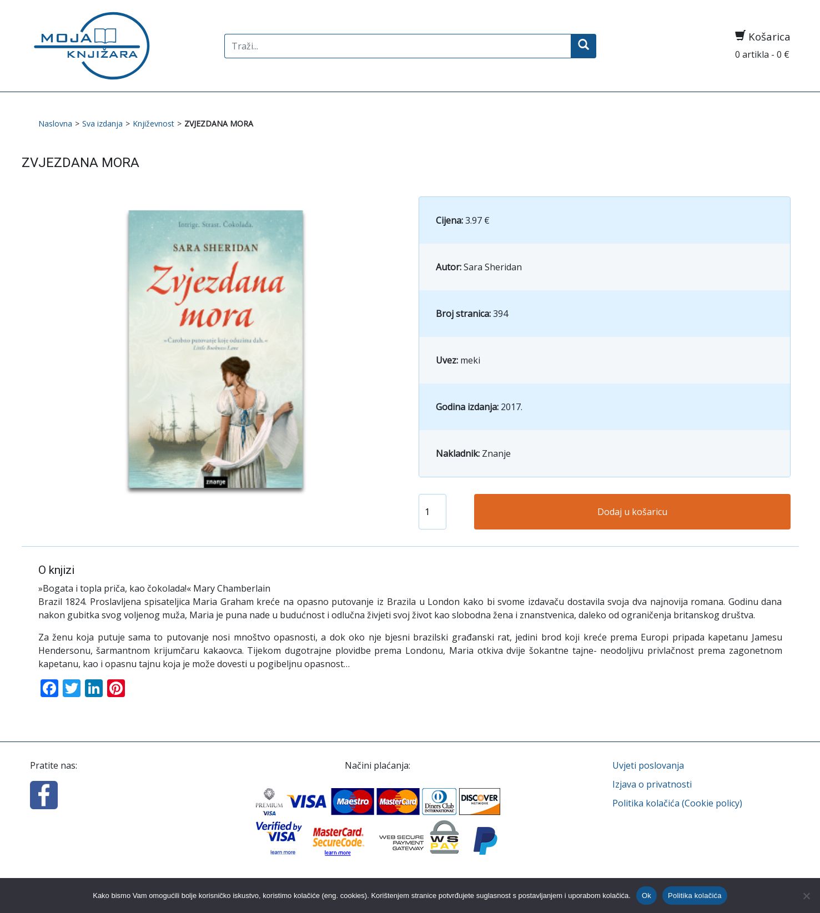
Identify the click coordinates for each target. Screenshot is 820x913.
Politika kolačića (695, 895)
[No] (806, 895)
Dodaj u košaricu (632, 512)
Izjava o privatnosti (652, 784)
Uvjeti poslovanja (648, 765)
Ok (646, 895)
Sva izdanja (102, 123)
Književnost (153, 123)
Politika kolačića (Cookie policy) (677, 803)
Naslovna (55, 123)
